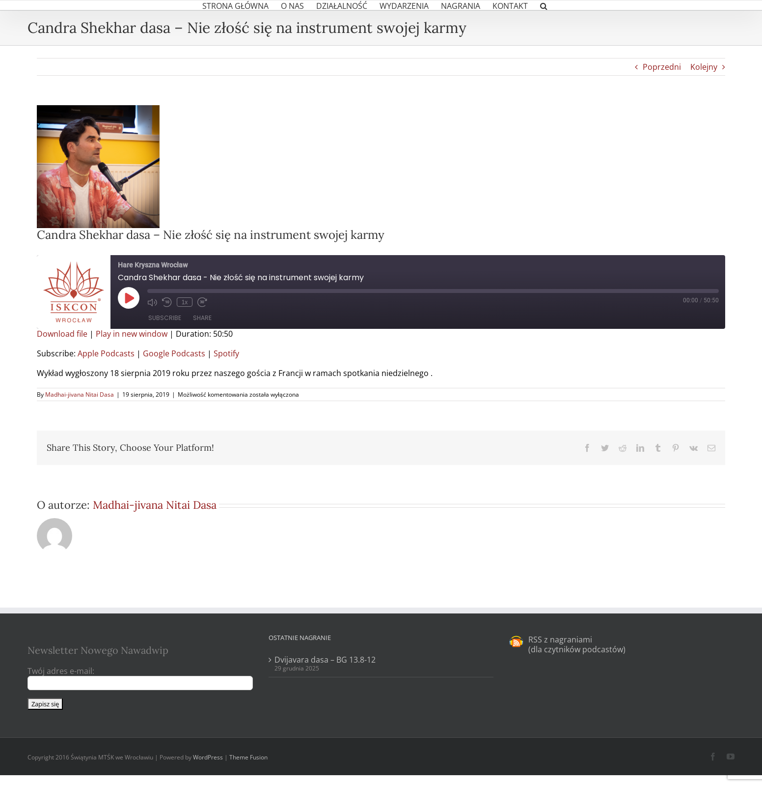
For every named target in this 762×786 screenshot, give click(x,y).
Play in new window (131, 333)
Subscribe (164, 318)
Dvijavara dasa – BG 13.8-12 (325, 660)
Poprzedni (662, 66)
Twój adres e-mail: (60, 671)
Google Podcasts (174, 353)
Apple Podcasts (106, 353)
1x (184, 302)
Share (202, 318)
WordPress (208, 757)
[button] (543, 5)
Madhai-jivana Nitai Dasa (79, 394)
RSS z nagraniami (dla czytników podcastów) (577, 644)
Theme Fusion (248, 757)
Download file (62, 333)
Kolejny (703, 66)
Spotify (226, 353)
